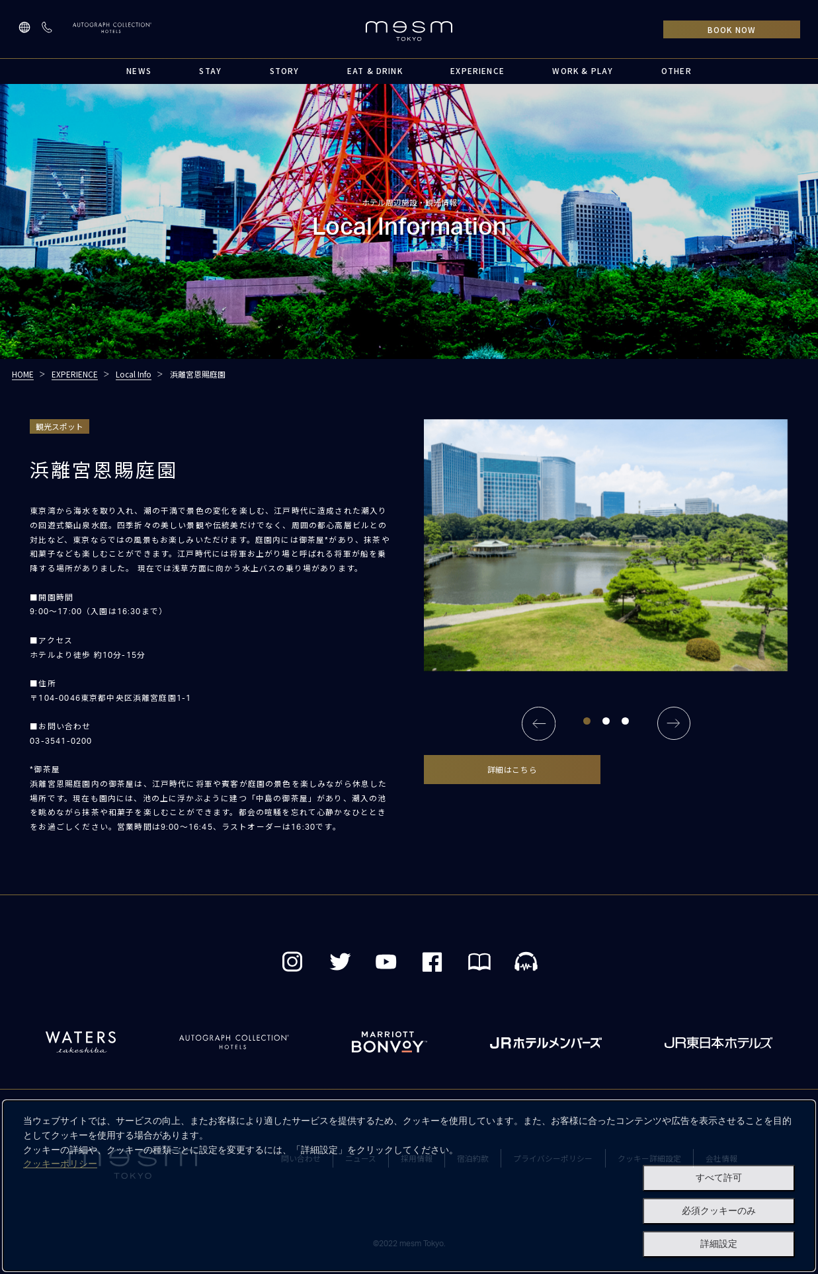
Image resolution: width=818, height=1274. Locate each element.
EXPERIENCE (477, 70)
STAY (210, 70)
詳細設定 (718, 1244)
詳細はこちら (512, 769)
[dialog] (409, 1186)
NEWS (138, 70)
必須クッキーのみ (719, 1210)
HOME (23, 373)
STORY (285, 70)
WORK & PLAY (582, 70)
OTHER (676, 70)
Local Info (133, 373)
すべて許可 (719, 1177)
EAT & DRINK (375, 70)
